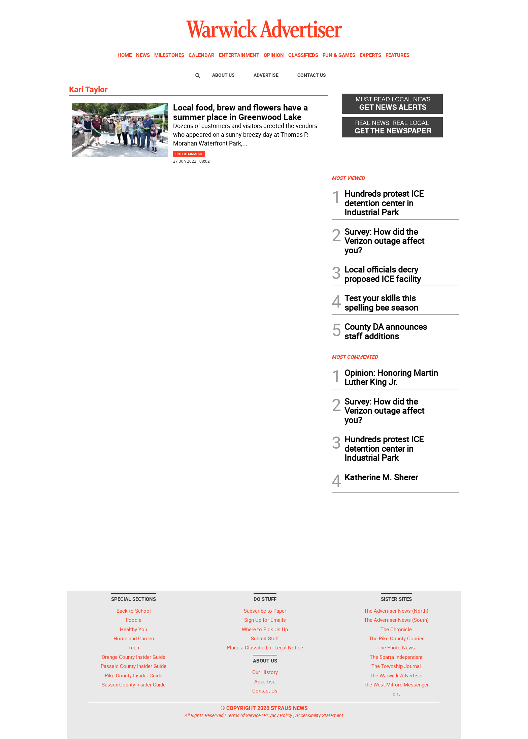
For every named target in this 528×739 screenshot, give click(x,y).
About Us (223, 75)
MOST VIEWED (348, 177)
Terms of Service (244, 715)
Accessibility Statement (319, 715)
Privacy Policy (278, 715)
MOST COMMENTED (355, 356)
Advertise (266, 75)
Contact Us (311, 75)
